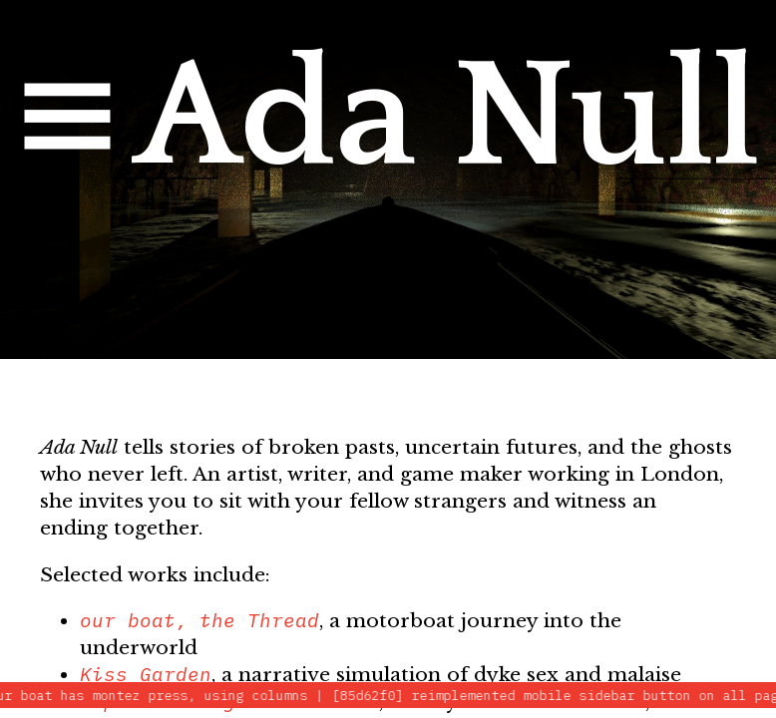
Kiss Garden (145, 673)
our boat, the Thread (199, 619)
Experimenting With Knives (229, 700)
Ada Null (446, 116)
